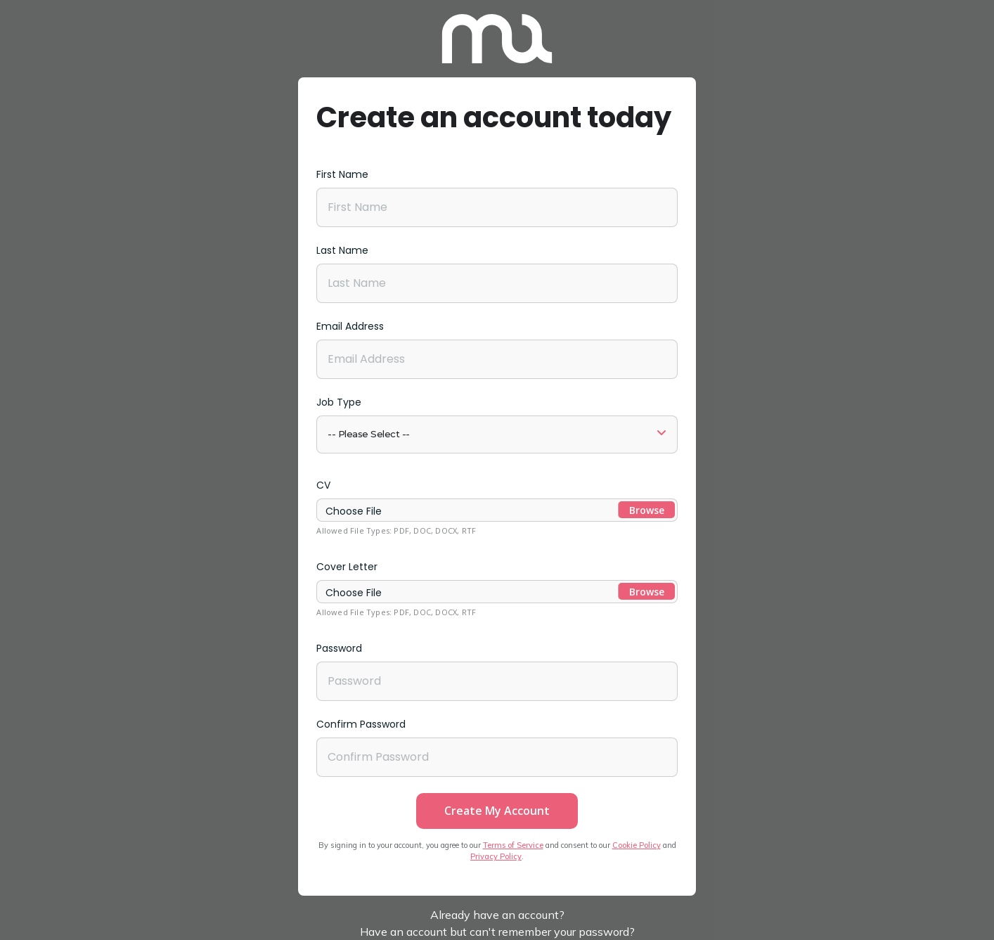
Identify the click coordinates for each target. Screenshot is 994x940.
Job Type (338, 402)
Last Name (342, 250)
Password (339, 648)
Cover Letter (346, 567)
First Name (342, 174)
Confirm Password (361, 724)
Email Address (350, 326)
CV (323, 485)
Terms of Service (513, 845)
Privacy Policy (496, 856)
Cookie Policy (636, 845)
